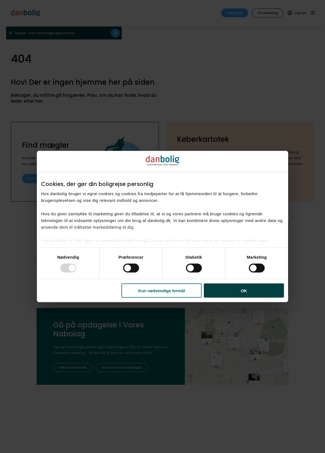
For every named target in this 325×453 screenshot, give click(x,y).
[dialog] (162, 226)
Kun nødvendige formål (161, 290)
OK (244, 290)
